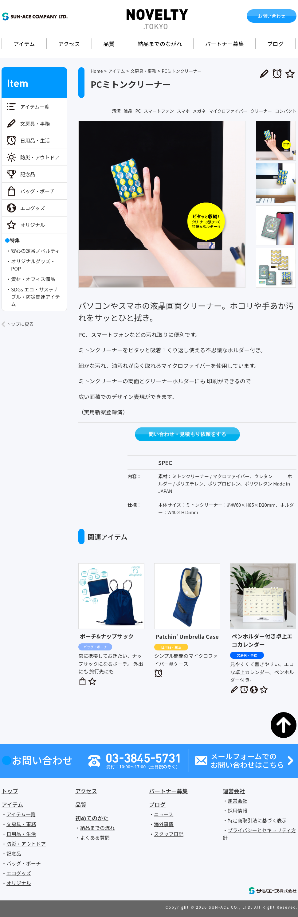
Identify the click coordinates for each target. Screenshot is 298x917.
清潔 (116, 111)
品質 (108, 44)
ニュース (163, 814)
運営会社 (234, 791)
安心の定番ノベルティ (35, 250)
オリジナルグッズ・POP (33, 264)
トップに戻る (20, 324)
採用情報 (237, 810)
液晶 (128, 111)
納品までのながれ (160, 44)
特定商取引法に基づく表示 (257, 820)
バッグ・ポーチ (37, 191)
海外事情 (164, 824)
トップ (10, 791)
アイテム (24, 44)
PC (138, 111)
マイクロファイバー (228, 111)
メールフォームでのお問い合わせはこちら (247, 761)
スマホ (183, 111)
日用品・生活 (35, 140)
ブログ (275, 44)
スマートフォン (159, 111)
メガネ (199, 111)
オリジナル (32, 224)
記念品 (27, 174)
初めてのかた (91, 818)
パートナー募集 (224, 44)
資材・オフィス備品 (33, 279)
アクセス (69, 44)
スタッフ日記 (168, 833)
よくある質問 (95, 837)
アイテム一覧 (34, 106)
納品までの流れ (97, 827)
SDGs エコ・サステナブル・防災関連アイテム (35, 297)
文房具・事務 (35, 123)
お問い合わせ (271, 16)
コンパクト (285, 111)
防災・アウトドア (40, 157)
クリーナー (261, 111)
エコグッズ (32, 208)
